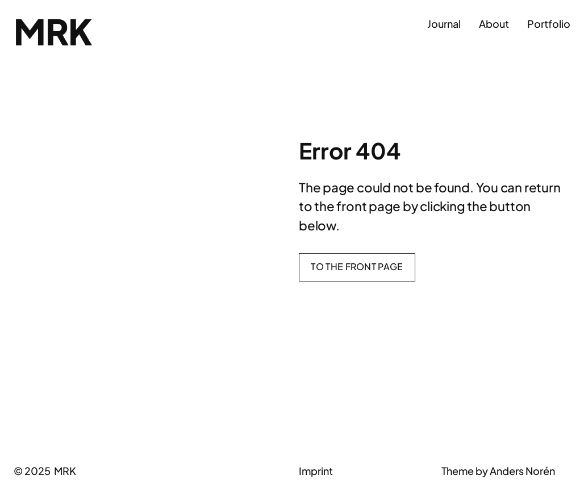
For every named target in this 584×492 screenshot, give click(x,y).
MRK (52, 31)
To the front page (357, 266)
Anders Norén (522, 470)
